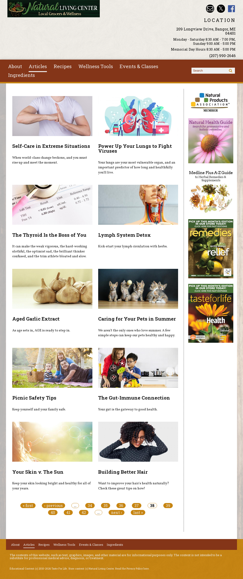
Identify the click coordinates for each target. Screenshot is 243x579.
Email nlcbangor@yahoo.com (210, 9)
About (15, 66)
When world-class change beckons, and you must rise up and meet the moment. (49, 160)
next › (116, 512)
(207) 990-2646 (222, 55)
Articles (38, 66)
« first (28, 505)
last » (138, 512)
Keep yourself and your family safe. (39, 409)
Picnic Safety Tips (34, 397)
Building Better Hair (123, 472)
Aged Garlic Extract (36, 318)
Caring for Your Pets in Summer (137, 318)
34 (90, 505)
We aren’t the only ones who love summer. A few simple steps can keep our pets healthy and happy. (136, 333)
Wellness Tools (95, 66)
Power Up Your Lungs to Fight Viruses (135, 148)
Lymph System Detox (124, 235)
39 (168, 505)
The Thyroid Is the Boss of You (49, 235)
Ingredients (21, 75)
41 (68, 512)
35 (105, 505)
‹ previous (53, 505)
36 (121, 505)
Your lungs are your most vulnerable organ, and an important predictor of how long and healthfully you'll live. (136, 167)
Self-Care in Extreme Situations (51, 146)
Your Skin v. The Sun (38, 472)
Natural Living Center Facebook (232, 9)
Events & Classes (139, 66)
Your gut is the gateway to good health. (128, 409)
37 (136, 505)
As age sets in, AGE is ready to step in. (41, 330)
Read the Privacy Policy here (132, 568)
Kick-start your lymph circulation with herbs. (132, 246)
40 (53, 512)
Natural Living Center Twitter (221, 9)
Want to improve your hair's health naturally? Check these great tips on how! (133, 486)
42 (84, 512)
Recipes (63, 66)
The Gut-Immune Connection (134, 397)
